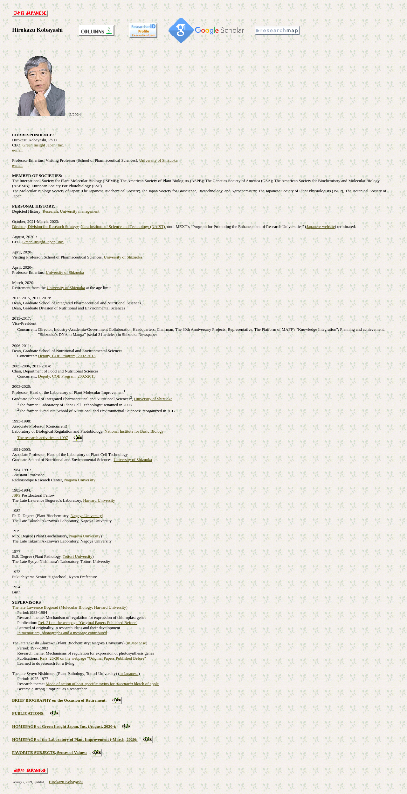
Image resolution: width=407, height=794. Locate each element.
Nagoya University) (87, 515)
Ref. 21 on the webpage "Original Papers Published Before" (87, 622)
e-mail (17, 150)
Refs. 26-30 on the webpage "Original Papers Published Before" (93, 658)
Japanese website (321, 226)
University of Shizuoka (158, 160)
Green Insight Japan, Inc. (43, 145)
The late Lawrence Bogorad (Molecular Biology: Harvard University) (70, 607)
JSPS (16, 495)
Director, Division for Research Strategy (45, 226)
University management (80, 211)
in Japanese (136, 643)
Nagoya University (79, 480)
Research (50, 211)
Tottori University (77, 556)
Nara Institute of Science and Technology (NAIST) (123, 226)
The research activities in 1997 (42, 437)
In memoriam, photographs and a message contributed (62, 632)
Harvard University (99, 500)
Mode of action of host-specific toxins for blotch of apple (102, 683)
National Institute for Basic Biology (134, 431)
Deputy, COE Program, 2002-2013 (67, 355)
